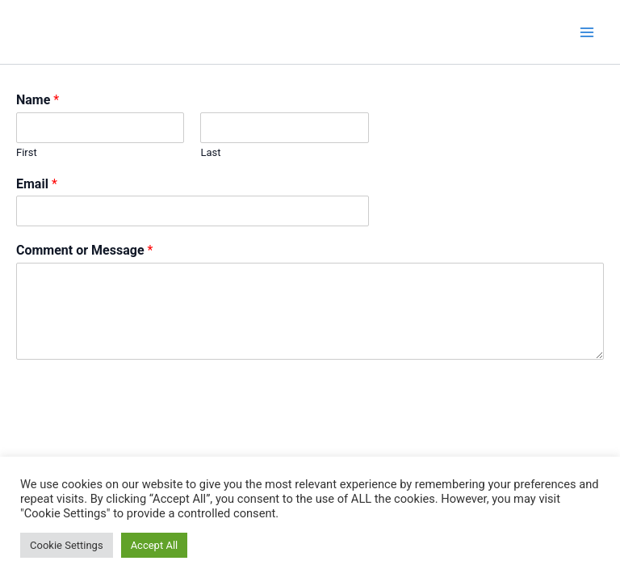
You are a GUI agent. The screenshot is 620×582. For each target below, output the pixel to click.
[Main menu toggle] (587, 32)
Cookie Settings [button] (66, 545)
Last (210, 152)
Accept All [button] (154, 545)
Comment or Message (84, 250)
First (26, 152)
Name (37, 100)
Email (36, 184)
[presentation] (139, 436)
